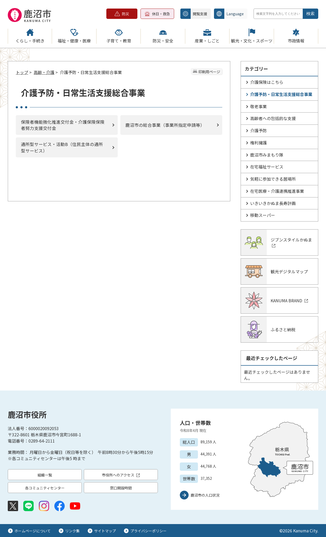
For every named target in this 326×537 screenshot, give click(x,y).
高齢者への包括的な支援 (273, 118)
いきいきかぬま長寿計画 (273, 203)
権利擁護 (258, 142)
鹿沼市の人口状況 (205, 495)
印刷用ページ (209, 71)
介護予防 (258, 130)
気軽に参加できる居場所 (273, 179)
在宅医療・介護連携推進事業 (277, 191)
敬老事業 (258, 106)
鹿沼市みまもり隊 (266, 155)
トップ (22, 72)
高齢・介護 (44, 72)
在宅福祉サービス (266, 167)
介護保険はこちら (266, 82)
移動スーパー (262, 215)
